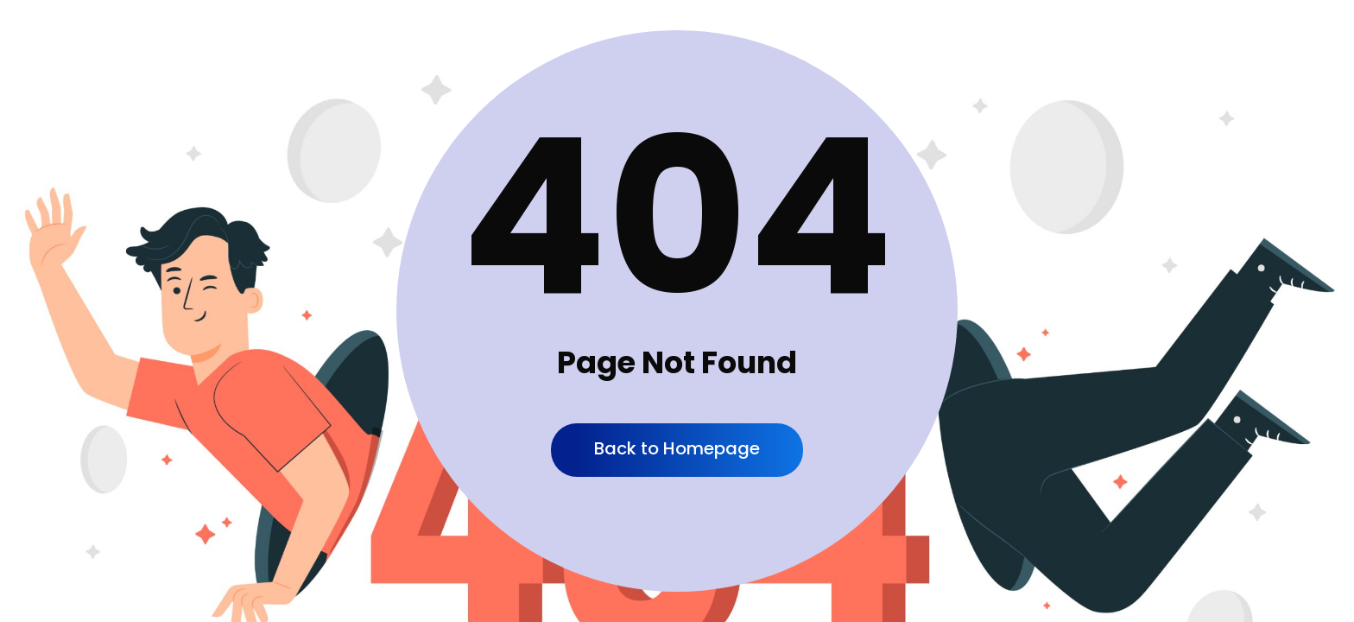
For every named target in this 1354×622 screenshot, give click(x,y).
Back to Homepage (677, 448)
